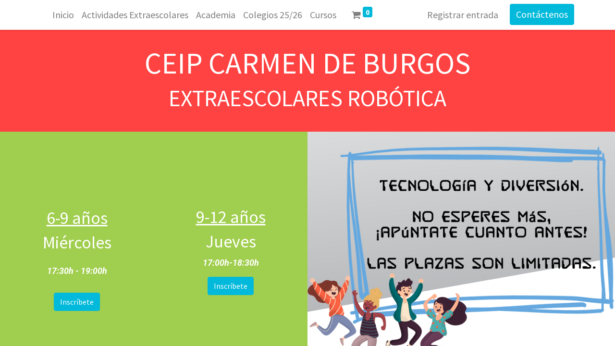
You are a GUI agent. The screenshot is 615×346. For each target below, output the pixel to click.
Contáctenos (542, 14)
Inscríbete (77, 302)
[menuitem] (63, 15)
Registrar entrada (462, 15)
